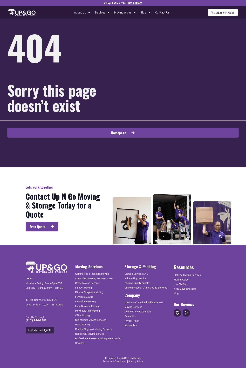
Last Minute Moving (85, 301)
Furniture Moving (84, 296)
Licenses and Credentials (138, 311)
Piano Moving (82, 324)
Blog (145, 12)
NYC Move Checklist (185, 288)
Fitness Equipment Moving (89, 292)
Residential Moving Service (89, 333)
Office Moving (82, 315)
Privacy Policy (132, 320)
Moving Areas (125, 12)
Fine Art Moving (83, 287)
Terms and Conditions (114, 361)
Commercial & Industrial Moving (92, 273)
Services (102, 12)
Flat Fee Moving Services (187, 274)
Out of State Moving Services (90, 319)
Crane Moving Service (87, 283)
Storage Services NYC (136, 273)
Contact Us (162, 12)
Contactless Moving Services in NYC (94, 278)
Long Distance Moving (87, 306)
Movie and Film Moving (87, 310)
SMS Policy (131, 325)
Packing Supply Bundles (137, 283)
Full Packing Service (135, 278)
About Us (82, 12)
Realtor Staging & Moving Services (93, 329)
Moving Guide (181, 279)
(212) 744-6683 (36, 320)
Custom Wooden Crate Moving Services (146, 287)
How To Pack (181, 284)
